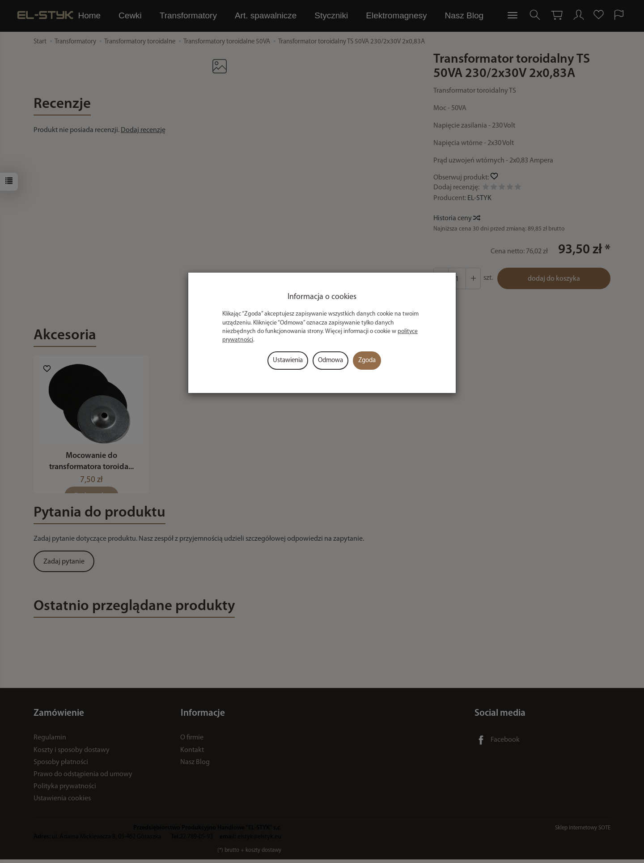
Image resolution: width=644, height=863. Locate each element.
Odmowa (330, 360)
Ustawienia (288, 360)
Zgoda (367, 360)
